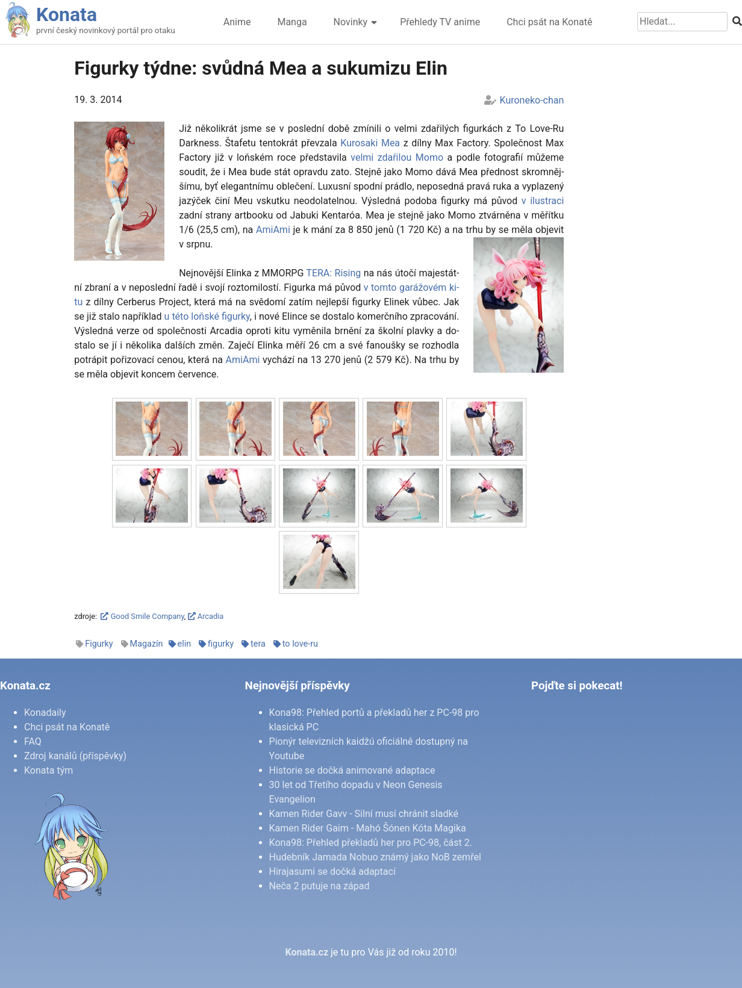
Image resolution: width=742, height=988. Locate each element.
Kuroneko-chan (532, 100)
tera (258, 644)
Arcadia (206, 616)
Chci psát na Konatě (549, 22)
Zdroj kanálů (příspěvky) (75, 756)
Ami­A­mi (273, 229)
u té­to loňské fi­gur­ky (207, 316)
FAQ (33, 741)
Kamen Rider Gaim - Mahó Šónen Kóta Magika (367, 828)
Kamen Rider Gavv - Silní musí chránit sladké (363, 813)
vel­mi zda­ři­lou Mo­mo (397, 157)
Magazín (146, 644)
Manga (292, 22)
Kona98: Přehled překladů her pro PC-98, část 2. (370, 842)
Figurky (99, 644)
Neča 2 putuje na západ (319, 886)
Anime (237, 22)
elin (185, 644)
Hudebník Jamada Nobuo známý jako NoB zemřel (375, 857)
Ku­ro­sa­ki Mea (370, 143)
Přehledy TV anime (440, 22)
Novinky (351, 22)
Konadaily (45, 712)
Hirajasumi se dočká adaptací (332, 871)
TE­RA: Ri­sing (333, 273)
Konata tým (48, 770)
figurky (221, 644)
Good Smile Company (142, 616)
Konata (66, 14)
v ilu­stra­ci (543, 201)
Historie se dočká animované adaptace (352, 770)
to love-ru (300, 644)
